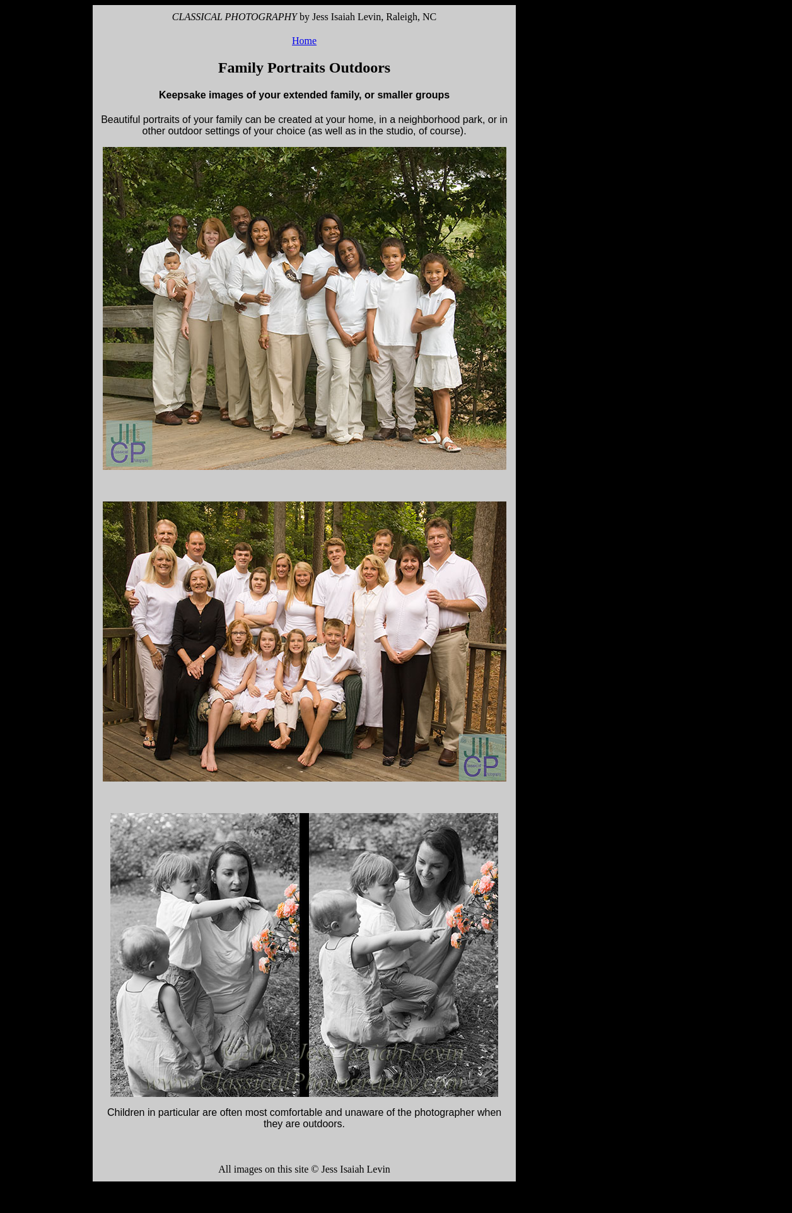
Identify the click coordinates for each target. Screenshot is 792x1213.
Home (304, 40)
